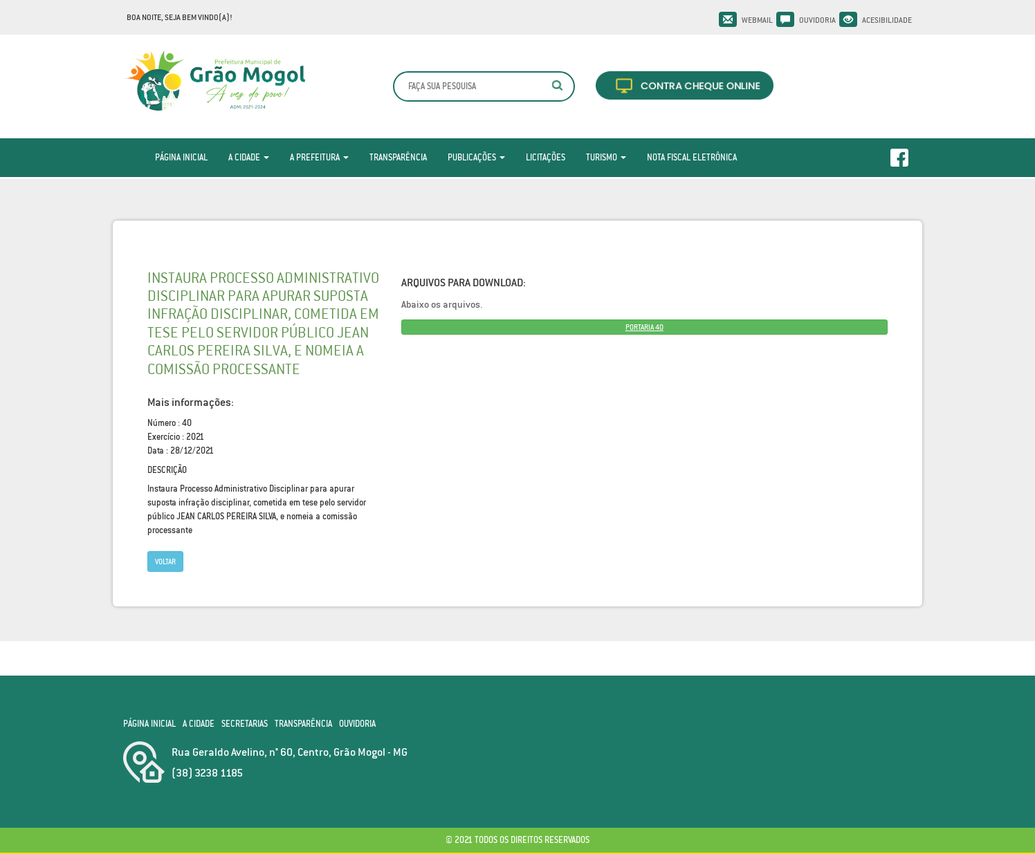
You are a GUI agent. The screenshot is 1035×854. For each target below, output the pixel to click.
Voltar (165, 561)
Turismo (606, 157)
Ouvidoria (817, 20)
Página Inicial (181, 157)
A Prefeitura (319, 157)
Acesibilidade (887, 20)
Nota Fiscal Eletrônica (692, 157)
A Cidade (248, 157)
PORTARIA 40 (644, 327)
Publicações (476, 157)
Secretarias (244, 723)
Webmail (757, 20)
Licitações (545, 157)
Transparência (398, 157)
